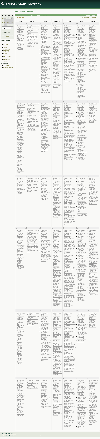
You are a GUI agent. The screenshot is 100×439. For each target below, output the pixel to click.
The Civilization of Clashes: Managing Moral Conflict (82, 153)
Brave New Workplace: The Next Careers (45, 79)
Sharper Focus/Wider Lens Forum (44, 89)
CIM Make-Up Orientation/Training (33, 242)
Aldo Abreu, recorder (44, 150)
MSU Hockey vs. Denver (81, 231)
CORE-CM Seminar (67, 125)
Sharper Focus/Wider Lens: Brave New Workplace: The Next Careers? (46, 84)
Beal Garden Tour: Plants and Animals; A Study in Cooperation (69, 193)
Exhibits (5, 53)
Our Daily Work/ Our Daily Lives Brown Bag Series (80, 403)
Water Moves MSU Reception (45, 144)
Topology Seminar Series (32, 44)
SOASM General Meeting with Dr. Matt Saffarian (46, 342)
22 (12, 22)
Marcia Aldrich (57, 297)
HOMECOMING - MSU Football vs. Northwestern (94, 202)
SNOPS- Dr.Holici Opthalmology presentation (69, 223)
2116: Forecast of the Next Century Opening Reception (93, 416)
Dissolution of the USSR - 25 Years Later (45, 119)
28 (8, 18)
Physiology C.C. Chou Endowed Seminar (69, 65)
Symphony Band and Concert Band (46, 359)
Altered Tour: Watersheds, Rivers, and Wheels (93, 55)
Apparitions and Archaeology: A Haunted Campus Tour (69, 296)
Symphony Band (46, 92)
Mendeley (80, 258)
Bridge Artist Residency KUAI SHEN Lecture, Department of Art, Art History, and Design (69, 366)
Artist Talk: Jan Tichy (68, 423)
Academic (5, 44)
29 (12, 23)
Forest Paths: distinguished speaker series (31, 129)
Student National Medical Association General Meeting (32, 117)
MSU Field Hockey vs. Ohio (20, 335)
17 (5, 22)
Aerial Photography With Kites (45, 51)
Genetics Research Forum (32, 32)
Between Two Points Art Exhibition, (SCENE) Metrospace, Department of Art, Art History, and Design (21, 40)
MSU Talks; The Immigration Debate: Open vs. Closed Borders (69, 139)
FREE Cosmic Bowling (57, 86)
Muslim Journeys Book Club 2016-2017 (56, 355)
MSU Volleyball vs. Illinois (93, 384)
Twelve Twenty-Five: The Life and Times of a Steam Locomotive (57, 336)
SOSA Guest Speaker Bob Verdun (57, 327)
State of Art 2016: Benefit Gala (93, 272)
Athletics (5, 47)
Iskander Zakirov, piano (46, 355)
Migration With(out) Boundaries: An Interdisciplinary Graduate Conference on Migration (94, 252)
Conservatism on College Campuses (81, 60)
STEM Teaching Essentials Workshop (69, 250)
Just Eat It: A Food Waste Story (70, 292)
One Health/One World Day (69, 403)
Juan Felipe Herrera (56, 80)
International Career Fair (44, 391)
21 (11, 22)
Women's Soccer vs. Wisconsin (20, 253)
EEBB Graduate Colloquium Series (56, 114)
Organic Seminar (55, 67)
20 (63, 228)
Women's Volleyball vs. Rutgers (57, 232)
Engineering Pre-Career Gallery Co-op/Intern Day (32, 38)
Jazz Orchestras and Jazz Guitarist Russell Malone (82, 213)
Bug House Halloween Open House (92, 326)
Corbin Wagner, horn (57, 83)
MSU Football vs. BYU (93, 104)
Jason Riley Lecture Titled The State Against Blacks (57, 71)
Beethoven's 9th (81, 427)
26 (5, 18)
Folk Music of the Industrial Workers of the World (81, 44)
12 (8, 21)
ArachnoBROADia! (70, 347)
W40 (2, 19)
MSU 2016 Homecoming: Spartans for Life (81, 208)
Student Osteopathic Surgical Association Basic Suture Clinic (45, 139)
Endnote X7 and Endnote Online (45, 58)
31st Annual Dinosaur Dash (20, 117)
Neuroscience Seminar (68, 45)
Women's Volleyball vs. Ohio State (81, 158)
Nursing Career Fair (69, 350)
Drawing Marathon (56, 35)
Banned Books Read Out (57, 55)
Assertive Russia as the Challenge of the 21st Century (57, 132)
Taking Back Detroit (21, 26)
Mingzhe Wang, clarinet (57, 370)
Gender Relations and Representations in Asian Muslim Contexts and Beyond (69, 211)
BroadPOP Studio (56, 283)
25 (4, 18)
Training (5, 61)
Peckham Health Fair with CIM (80, 114)
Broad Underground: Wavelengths (57, 360)
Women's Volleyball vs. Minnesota (93, 180)
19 (8, 22)
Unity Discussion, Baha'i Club (69, 70)
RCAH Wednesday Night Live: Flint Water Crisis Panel (57, 211)
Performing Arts (7, 55)
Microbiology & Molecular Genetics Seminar (45, 70)
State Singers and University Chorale (93, 284)
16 (4, 22)
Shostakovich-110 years (32, 251)
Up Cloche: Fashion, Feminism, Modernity (20, 30)
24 (5, 23)
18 (7, 22)
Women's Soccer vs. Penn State (94, 259)
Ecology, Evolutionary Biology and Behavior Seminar (69, 60)
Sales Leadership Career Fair (44, 66)
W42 (2, 22)
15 (12, 21)
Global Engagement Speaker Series (68, 260)
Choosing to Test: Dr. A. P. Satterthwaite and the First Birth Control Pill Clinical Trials (57, 273)
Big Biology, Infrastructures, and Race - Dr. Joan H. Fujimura (82, 131)
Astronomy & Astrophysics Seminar (57, 58)
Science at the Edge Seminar (81, 35)
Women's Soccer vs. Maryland (80, 69)
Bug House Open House (32, 191)
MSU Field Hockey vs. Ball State (20, 138)
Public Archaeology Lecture (68, 354)
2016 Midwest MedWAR (93, 121)
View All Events (6, 43)
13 (63, 176)
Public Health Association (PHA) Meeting (45, 329)
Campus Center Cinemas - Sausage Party (81, 288)
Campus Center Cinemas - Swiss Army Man (69, 80)
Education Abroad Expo (69, 128)
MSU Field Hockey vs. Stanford (20, 403)
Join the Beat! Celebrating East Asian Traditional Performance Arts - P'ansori (69, 359)
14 (11, 21)
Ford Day (29, 114)
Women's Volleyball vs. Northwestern (81, 386)
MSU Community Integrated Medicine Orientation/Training (33, 125)
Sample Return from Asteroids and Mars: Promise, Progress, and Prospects (68, 303)
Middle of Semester (56, 235)
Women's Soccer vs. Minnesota (69, 205)
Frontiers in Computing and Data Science (31, 107)
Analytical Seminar (80, 143)
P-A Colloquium (69, 68)
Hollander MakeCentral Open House (44, 124)
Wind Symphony (69, 72)
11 (7, 21)
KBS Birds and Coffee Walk (57, 191)
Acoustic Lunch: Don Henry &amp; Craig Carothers (81, 147)
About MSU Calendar (8, 65)
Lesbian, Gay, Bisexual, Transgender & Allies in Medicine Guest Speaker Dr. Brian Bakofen (81, 191)
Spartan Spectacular (20, 406)
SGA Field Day (31, 35)
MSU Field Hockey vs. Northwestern (81, 338)
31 (5, 25)
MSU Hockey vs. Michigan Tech (81, 382)
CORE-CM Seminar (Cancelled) (67, 397)
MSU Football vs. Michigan (93, 313)
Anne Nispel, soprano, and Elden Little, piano (93, 422)
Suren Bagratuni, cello (46, 406)
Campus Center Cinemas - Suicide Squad (81, 282)
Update (8, 36)
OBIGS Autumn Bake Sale (57, 242)
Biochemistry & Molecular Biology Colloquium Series (70, 36)
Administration (6, 46)
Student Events (6, 59)
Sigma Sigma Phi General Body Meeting (46, 324)
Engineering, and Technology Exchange (57, 63)
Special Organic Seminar (45, 252)
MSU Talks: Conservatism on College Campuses (81, 64)
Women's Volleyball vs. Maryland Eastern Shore (93, 108)
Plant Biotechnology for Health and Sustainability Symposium (81, 244)
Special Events (6, 58)
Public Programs (7, 56)
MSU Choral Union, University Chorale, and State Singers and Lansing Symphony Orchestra (81, 420)
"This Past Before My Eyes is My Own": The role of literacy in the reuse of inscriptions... (69, 287)
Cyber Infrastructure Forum (68, 114)
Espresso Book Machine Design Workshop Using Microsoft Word (57, 253)
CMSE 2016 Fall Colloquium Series (32, 41)
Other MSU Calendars (8, 67)
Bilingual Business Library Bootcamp (56, 198)
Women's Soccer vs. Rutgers (20, 133)
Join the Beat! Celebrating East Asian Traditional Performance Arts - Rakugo (46, 347)
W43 (2, 23)
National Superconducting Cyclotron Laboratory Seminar (46, 38)
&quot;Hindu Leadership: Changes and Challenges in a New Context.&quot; (57, 292)
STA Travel (44, 34)
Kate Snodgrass (56, 411)
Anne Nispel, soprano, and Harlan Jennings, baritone (21, 143)
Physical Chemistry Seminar (44, 62)
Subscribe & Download (7, 35)
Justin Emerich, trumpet (19, 192)
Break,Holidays (6, 49)
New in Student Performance (21, 188)
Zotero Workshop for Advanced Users (81, 122)
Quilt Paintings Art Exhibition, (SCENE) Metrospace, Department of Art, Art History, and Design (82, 200)
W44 (2, 25)
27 (7, 18)
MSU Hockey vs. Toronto (21, 104)
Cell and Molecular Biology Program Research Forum (56, 49)
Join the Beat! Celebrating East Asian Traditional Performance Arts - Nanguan (57, 349)
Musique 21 (30, 46)
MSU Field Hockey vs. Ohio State (20, 48)
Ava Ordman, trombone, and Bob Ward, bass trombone (20, 412)
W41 (2, 21)
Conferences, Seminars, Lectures (7, 51)
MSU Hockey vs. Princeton (81, 313)
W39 (2, 18)
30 (11, 18)
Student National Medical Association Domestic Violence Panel (70, 153)
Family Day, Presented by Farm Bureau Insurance (93, 396)
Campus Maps (6, 68)
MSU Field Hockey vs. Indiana (20, 257)
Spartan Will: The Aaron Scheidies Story (69, 217)
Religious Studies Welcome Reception (80, 39)
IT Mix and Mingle (56, 75)
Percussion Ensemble (67, 426)
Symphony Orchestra (80, 84)
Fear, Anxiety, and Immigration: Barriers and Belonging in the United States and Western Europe (81, 274)
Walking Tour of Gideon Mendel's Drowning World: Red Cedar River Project (20, 264)
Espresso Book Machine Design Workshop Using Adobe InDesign (32, 238)
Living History (57, 78)
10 (5, 21)
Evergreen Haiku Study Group (92, 46)
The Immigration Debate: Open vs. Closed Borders (69, 135)
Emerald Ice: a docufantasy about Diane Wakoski (57, 303)
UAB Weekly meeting (44, 75)
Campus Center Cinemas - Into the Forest (69, 76)
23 (4, 23)
